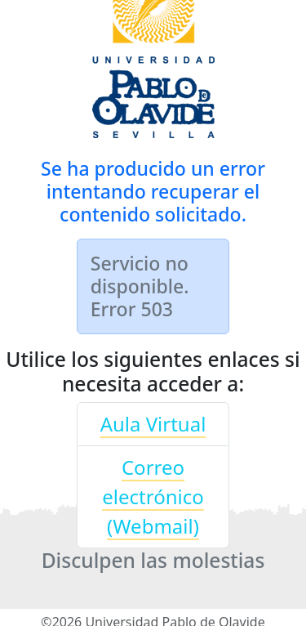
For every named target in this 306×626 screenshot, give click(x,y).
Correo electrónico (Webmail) (152, 496)
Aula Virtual (153, 423)
